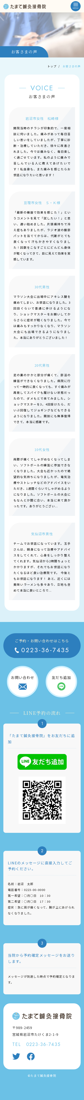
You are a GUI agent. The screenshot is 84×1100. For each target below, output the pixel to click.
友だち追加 (61, 677)
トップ (51, 66)
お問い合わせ (22, 677)
